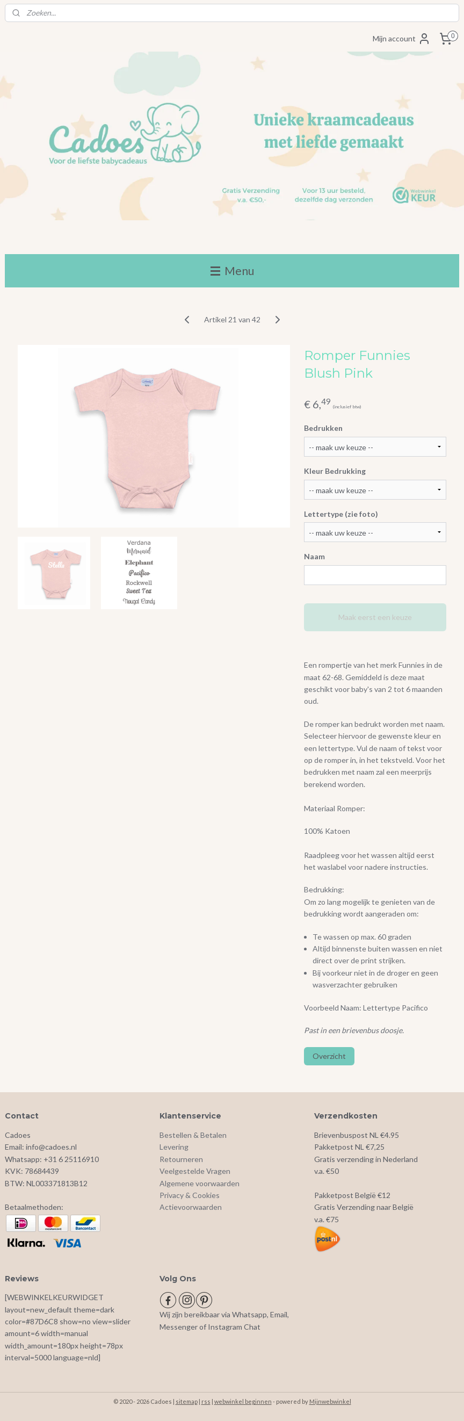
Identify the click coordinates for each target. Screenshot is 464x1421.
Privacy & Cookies (190, 1195)
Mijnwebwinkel (330, 1401)
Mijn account (402, 38)
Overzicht (329, 1056)
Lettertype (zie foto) (341, 513)
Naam (314, 556)
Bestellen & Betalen (193, 1134)
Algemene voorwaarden (200, 1183)
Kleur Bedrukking (335, 470)
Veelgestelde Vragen (195, 1170)
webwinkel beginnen (243, 1401)
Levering (174, 1146)
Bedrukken (323, 427)
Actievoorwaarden (191, 1206)
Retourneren (181, 1159)
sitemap (187, 1401)
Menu (232, 270)
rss (206, 1401)
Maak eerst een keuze (375, 617)
